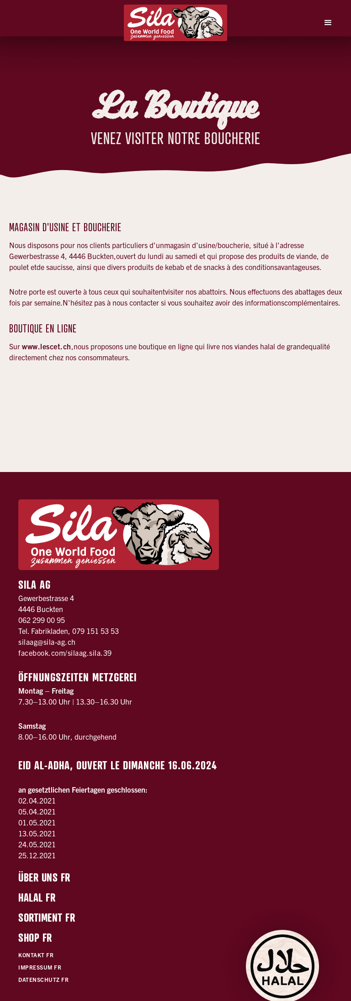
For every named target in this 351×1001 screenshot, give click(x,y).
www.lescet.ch (46, 346)
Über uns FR (44, 877)
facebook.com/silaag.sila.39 (65, 652)
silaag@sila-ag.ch (47, 641)
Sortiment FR (46, 917)
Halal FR (36, 897)
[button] (328, 22)
